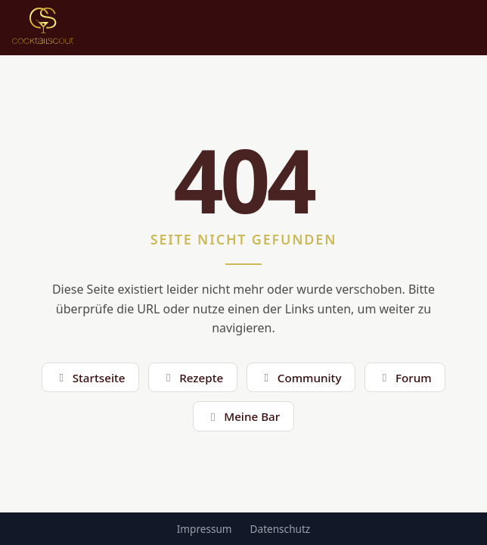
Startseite (90, 377)
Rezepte (193, 377)
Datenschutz (280, 529)
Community (300, 377)
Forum (405, 377)
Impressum (204, 529)
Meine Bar (243, 416)
